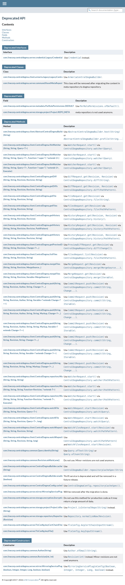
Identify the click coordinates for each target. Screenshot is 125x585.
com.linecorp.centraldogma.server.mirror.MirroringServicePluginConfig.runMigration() (44, 491)
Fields (4, 35)
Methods (6, 37)
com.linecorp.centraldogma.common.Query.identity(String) (30, 450)
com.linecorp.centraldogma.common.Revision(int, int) (28, 556)
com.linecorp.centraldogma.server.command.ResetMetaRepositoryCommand (39, 83)
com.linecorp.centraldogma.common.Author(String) (27, 550)
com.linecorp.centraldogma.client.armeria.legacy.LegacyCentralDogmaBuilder (40, 77)
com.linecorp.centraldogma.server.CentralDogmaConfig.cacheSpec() (35, 485)
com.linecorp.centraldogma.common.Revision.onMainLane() (31, 460)
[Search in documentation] (105, 10)
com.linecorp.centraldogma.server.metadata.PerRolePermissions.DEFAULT (38, 106)
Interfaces (6, 30)
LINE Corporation (31, 580)
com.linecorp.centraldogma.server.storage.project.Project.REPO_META (36, 112)
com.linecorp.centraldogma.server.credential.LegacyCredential (32, 57)
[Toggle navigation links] (4, 3)
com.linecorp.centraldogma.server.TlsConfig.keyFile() (28, 531)
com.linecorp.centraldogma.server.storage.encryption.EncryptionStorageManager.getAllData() (47, 498)
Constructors (8, 40)
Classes (5, 32)
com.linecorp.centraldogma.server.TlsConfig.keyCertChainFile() (33, 525)
